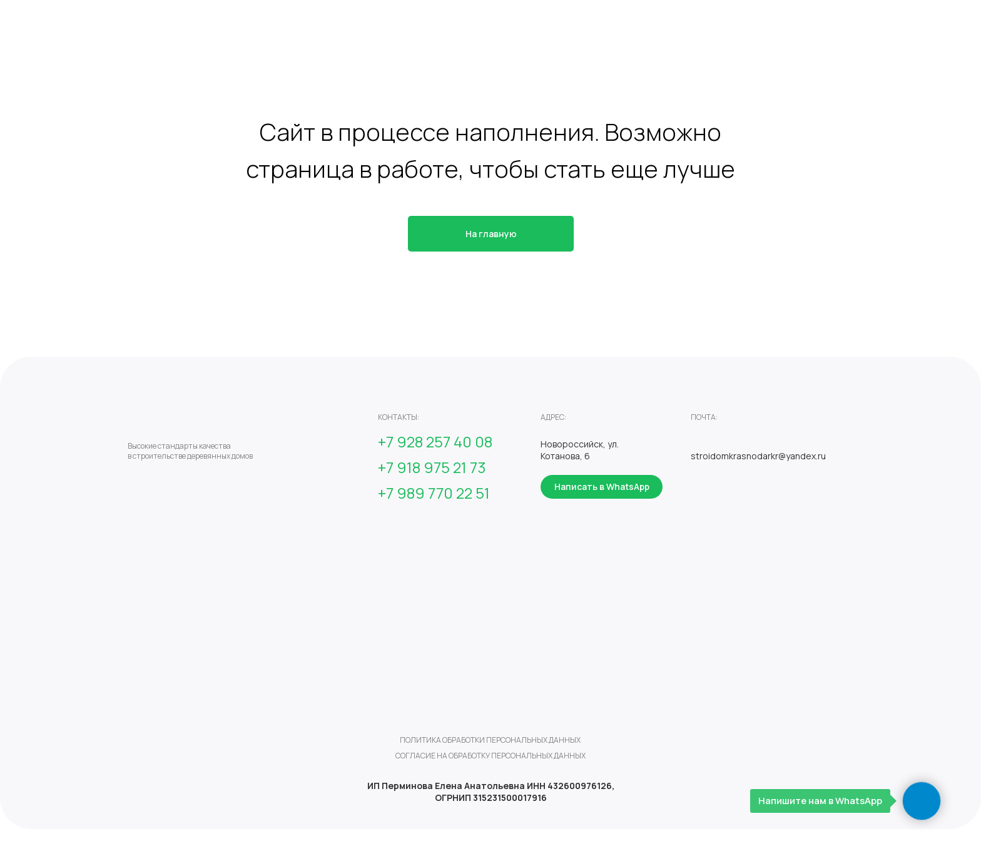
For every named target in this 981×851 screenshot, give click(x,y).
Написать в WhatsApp (601, 486)
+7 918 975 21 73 (432, 467)
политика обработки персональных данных (490, 740)
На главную (491, 234)
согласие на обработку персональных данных (490, 755)
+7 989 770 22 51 (434, 492)
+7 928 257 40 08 (435, 441)
